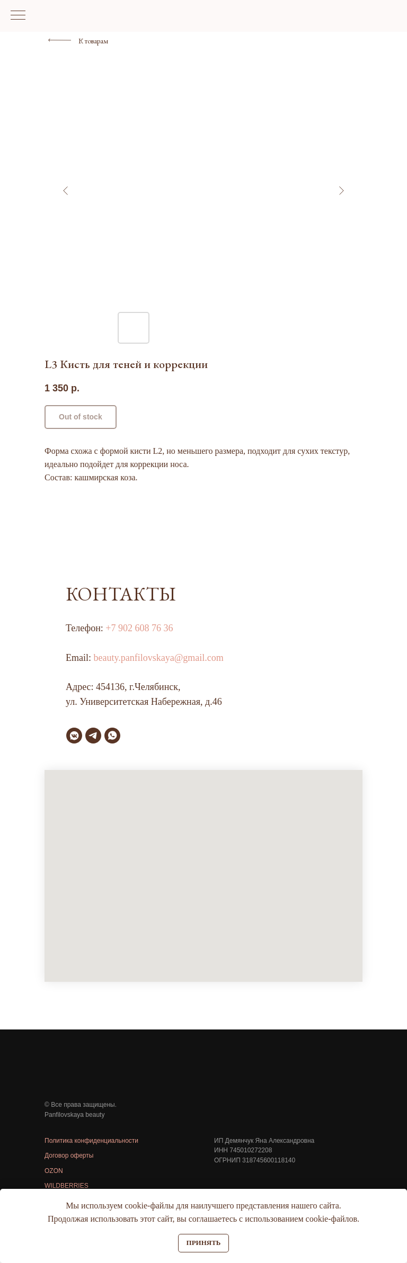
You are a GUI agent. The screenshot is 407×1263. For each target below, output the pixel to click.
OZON (54, 1171)
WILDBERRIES (67, 1185)
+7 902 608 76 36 (139, 628)
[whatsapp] (112, 736)
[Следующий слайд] (341, 190)
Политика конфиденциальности (91, 1140)
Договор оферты (69, 1155)
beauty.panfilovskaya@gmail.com (159, 657)
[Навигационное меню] (18, 16)
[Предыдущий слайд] (65, 190)
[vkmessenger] (74, 736)
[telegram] (93, 736)
